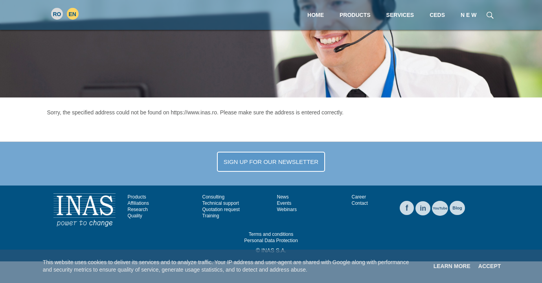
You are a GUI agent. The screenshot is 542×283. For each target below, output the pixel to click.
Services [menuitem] (400, 15)
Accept (489, 266)
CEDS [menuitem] (437, 15)
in (423, 208)
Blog (457, 208)
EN (72, 14)
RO (57, 14)
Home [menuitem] (315, 15)
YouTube (440, 208)
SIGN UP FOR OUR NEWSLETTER (271, 161)
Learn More (452, 266)
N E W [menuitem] (468, 15)
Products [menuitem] (355, 15)
